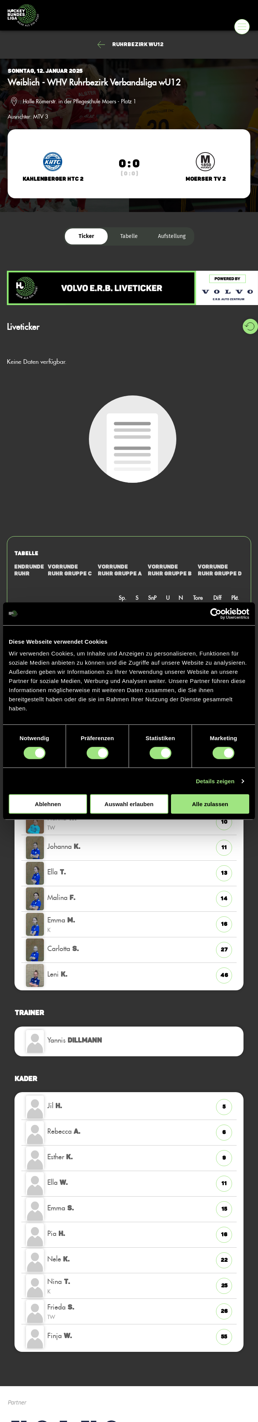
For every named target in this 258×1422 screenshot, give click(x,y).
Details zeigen (215, 781)
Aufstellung (171, 236)
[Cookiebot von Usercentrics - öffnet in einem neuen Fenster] (215, 613)
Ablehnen (48, 804)
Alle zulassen (210, 804)
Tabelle (129, 236)
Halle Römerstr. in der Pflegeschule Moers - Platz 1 (79, 101)
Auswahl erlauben (129, 804)
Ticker (86, 236)
